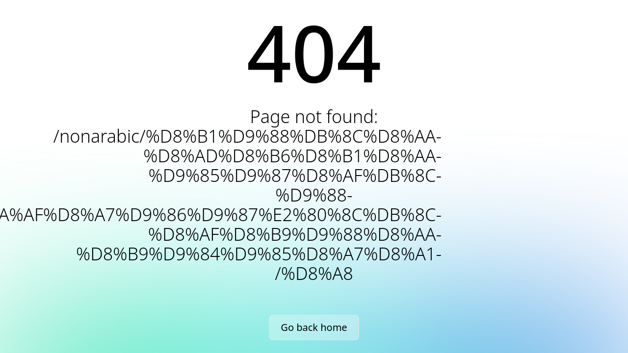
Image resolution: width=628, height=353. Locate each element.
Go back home (314, 327)
